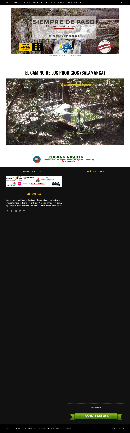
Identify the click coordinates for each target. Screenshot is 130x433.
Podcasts (26, 2)
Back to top (118, 429)
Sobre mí (16, 2)
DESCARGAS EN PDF (74, 2)
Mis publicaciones (48, 2)
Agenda (61, 2)
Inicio (8, 2)
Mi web (35, 2)
